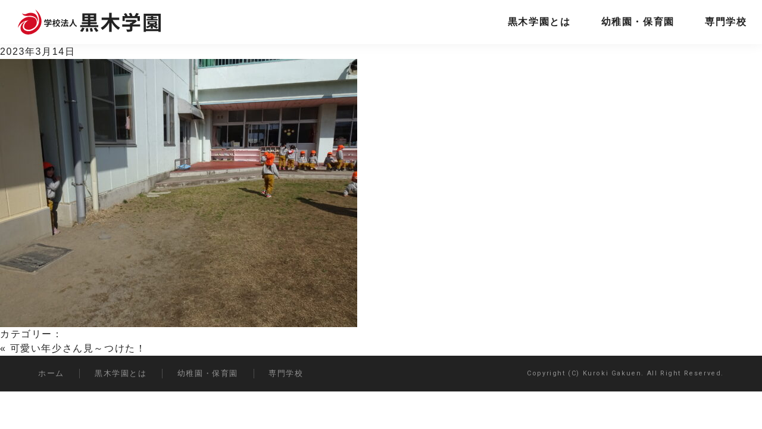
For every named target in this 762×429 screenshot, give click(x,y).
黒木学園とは (539, 22)
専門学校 (726, 22)
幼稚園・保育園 (637, 22)
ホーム (51, 373)
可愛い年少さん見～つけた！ (78, 348)
